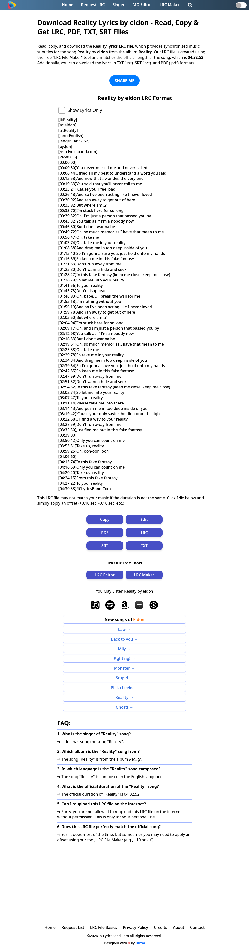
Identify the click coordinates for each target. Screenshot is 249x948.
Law (122, 629)
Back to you (122, 639)
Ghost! (122, 707)
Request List (73, 927)
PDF (104, 532)
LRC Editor (105, 575)
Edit (144, 519)
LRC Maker (170, 4)
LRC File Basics (103, 927)
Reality (122, 697)
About (178, 927)
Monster (122, 668)
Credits (160, 927)
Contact (197, 927)
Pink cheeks (122, 687)
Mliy (122, 648)
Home (67, 4)
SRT (104, 545)
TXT (144, 545)
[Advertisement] (124, 879)
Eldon (138, 619)
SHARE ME (124, 80)
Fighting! (122, 658)
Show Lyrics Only (85, 110)
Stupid (122, 678)
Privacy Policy (135, 927)
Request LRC (93, 4)
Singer (119, 4)
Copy (105, 519)
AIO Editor (142, 4)
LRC (144, 532)
